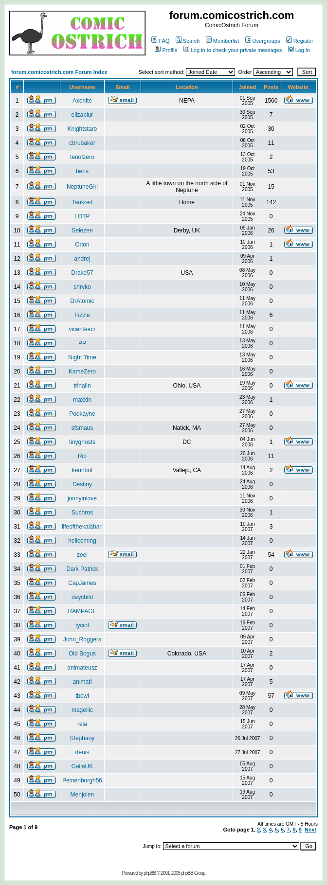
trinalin (82, 385)
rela (82, 724)
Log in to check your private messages (232, 50)
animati (82, 681)
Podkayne (82, 413)
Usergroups (262, 41)
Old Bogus (82, 653)
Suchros (82, 512)
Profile (166, 50)
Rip (82, 456)
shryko (82, 286)
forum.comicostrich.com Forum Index (59, 72)
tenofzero (82, 157)
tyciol (82, 625)
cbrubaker (82, 143)
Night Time (82, 357)
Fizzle (82, 315)
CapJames (82, 583)
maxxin (82, 399)
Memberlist (222, 41)
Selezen (82, 230)
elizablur (82, 114)
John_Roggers (82, 639)
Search (188, 41)
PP (82, 343)
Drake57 (82, 272)
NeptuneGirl (82, 186)
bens (82, 171)
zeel (82, 554)
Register (299, 41)
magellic (82, 710)
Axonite (82, 100)
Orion (82, 244)
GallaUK (82, 766)
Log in (299, 50)
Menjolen (82, 794)
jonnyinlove (82, 498)
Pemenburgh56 (82, 780)
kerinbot (82, 470)
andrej (82, 258)
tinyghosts (82, 442)
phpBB (150, 873)
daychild (82, 597)
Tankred (82, 202)
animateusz (82, 667)
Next (310, 829)
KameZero (82, 371)
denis (82, 752)
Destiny (82, 484)
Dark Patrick (82, 569)
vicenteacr (82, 329)
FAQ (160, 41)
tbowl (82, 695)
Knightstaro (82, 128)
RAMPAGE (82, 611)
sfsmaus (82, 428)
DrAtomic (82, 301)
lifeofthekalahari (82, 526)
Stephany (82, 738)
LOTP (82, 216)
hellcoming (82, 540)
